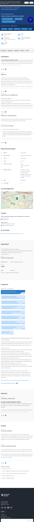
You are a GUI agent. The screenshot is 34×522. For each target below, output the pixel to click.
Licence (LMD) (16, 8)
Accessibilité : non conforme (6, 517)
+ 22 (30, 29)
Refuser (31, 2)
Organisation (10, 50)
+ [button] (2, 193)
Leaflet (22, 208)
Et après (27, 50)
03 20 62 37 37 (5, 218)
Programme (16, 50)
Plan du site (3, 514)
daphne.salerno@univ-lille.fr (8, 225)
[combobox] (30, 521)
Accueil (2, 8)
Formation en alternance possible (8, 21)
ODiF (23, 455)
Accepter (26, 2)
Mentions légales (4, 516)
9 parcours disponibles (7, 19)
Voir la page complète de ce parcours (8, 383)
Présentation (3, 50)
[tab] (13, 292)
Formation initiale (18, 19)
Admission (22, 50)
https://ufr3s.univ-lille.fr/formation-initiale (19, 380)
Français (29, 520)
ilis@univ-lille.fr (5, 219)
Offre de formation (9, 8)
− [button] (2, 194)
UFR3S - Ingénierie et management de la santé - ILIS (12, 233)
